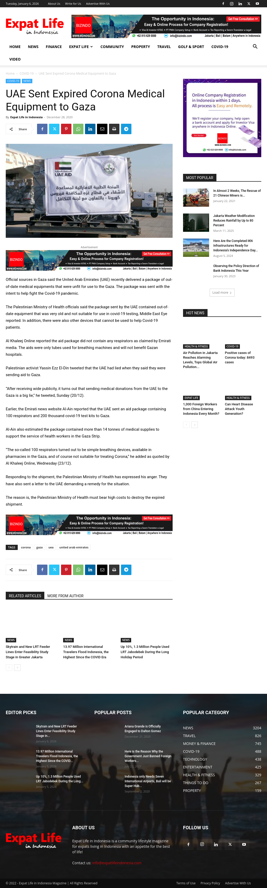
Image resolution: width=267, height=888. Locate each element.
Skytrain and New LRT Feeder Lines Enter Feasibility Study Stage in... (56, 731)
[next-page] (17, 667)
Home (10, 73)
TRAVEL (164, 46)
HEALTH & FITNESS (196, 346)
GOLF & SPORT (191, 46)
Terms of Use (186, 883)
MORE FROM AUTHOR (65, 596)
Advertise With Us (98, 3)
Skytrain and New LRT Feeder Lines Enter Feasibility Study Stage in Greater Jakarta (28, 652)
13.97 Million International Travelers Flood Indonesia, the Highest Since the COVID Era (85, 652)
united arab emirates (73, 547)
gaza (40, 547)
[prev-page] (9, 667)
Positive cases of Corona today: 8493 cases (240, 357)
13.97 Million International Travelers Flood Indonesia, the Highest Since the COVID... (57, 756)
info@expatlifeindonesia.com (117, 862)
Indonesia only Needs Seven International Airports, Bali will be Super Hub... (148, 781)
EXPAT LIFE (81, 46)
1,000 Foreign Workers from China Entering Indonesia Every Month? (201, 409)
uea (51, 547)
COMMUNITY (112, 46)
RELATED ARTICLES (25, 596)
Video (15, 59)
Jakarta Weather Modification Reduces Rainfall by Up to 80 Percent (234, 220)
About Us (54, 3)
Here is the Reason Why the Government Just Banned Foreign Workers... (148, 756)
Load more (222, 292)
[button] (255, 47)
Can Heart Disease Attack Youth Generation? (239, 409)
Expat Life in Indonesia (26, 117)
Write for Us (73, 3)
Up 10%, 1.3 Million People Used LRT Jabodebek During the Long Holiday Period (145, 652)
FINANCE (54, 46)
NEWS (33, 46)
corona (26, 547)
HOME (15, 46)
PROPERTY (140, 46)
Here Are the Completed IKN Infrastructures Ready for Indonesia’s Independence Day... (235, 245)
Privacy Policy (210, 883)
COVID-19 (219, 46)
